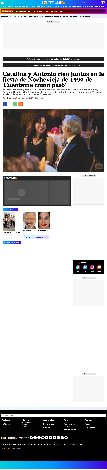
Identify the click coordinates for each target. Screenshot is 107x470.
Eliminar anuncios (54, 22)
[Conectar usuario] (104, 2)
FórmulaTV (5, 16)
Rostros (88, 420)
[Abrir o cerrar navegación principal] (2, 2)
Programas (65, 6)
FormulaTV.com (6, 448)
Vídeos (49, 6)
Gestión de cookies (59, 444)
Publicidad (71, 444)
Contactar (79, 444)
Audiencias (24, 6)
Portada (6, 420)
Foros (85, 6)
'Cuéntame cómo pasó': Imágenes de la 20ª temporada (53, 59)
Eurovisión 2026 (70, 426)
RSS (86, 444)
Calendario (26, 422)
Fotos (56, 6)
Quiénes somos (6, 444)
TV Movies (26, 427)
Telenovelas (70, 429)
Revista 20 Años (96, 6)
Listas (24, 424)
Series (15, 6)
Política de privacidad (29, 444)
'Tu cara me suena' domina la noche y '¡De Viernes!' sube (32, 11)
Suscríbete (90, 428)
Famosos (76, 6)
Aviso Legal (17, 444)
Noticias (7, 6)
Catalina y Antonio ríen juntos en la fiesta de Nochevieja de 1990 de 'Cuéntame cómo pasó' (54, 16)
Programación (37, 6)
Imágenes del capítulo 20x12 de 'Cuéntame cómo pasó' (53, 65)
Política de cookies (44, 444)
